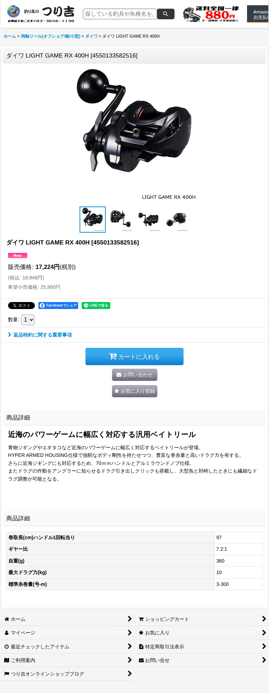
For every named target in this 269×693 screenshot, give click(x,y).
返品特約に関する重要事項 (40, 335)
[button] (93, 219)
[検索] (165, 14)
